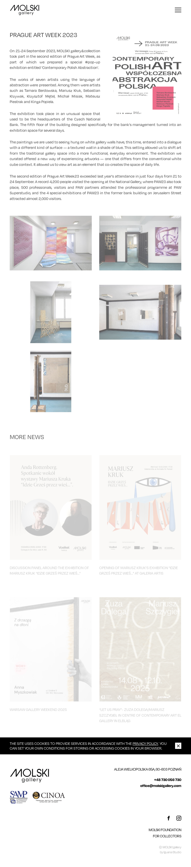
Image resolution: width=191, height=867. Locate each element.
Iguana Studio (172, 852)
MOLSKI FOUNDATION (165, 830)
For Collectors (167, 836)
